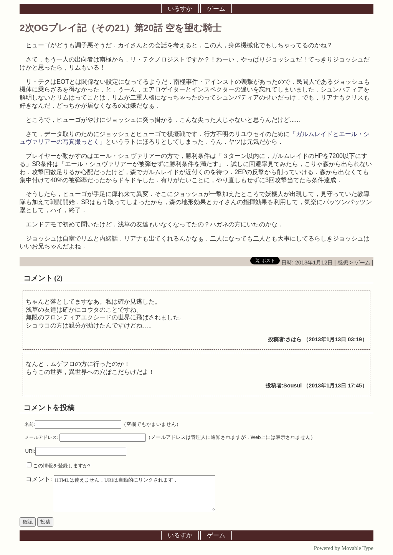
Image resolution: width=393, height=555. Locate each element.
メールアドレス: (41, 437)
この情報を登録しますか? (59, 466)
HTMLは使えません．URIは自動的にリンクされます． (134, 493)
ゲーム (216, 8)
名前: (30, 424)
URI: (30, 451)
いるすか (180, 8)
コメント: (40, 479)
